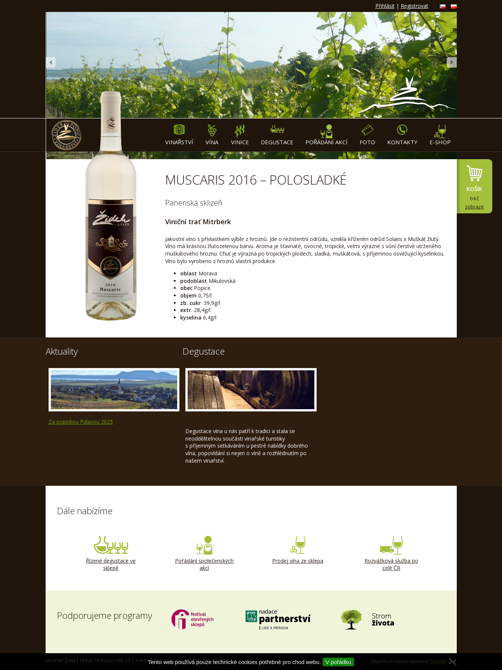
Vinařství (179, 135)
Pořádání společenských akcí (204, 554)
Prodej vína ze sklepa (298, 550)
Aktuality (62, 351)
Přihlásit (385, 5)
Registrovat (414, 5)
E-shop (440, 135)
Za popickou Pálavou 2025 (81, 421)
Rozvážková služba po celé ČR (391, 554)
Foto (367, 135)
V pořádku (338, 662)
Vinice (240, 135)
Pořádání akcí (326, 135)
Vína (212, 135)
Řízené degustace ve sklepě (111, 554)
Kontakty (402, 135)
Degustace (277, 135)
